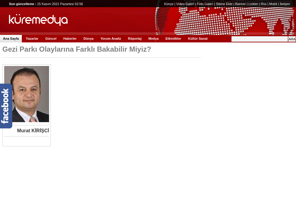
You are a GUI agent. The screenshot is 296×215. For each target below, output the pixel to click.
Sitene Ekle (224, 4)
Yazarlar (32, 38)
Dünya (88, 38)
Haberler (70, 38)
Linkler (253, 4)
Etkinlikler (173, 38)
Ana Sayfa (11, 38)
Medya (153, 38)
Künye (168, 4)
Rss (264, 4)
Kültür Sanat (197, 38)
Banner (240, 4)
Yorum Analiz (110, 38)
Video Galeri (185, 4)
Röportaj (134, 38)
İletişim (285, 4)
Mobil (273, 4)
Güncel (50, 38)
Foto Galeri (205, 4)
